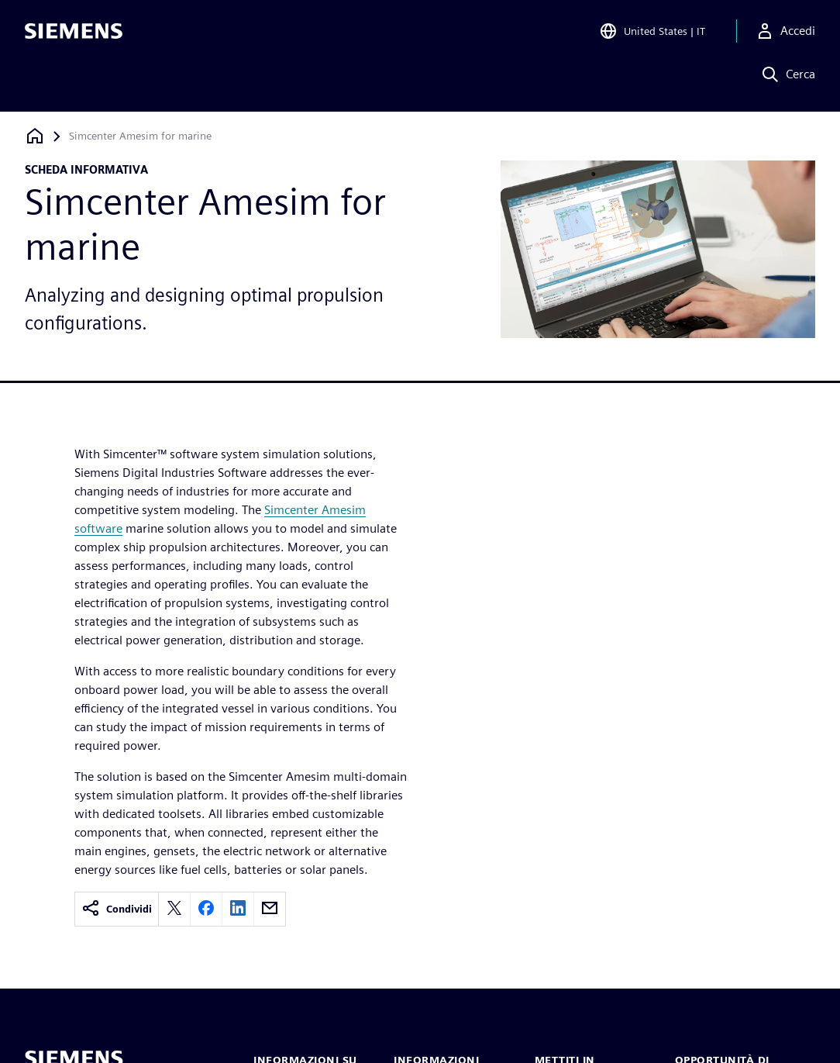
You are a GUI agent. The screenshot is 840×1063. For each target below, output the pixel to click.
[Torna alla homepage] (35, 136)
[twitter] (174, 909)
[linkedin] (237, 909)
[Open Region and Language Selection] (652, 34)
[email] (269, 909)
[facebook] (206, 909)
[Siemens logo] (73, 34)
